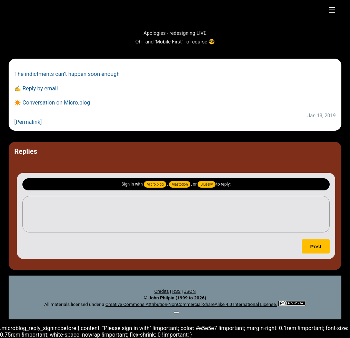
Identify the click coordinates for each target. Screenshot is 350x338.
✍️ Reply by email (36, 88)
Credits (161, 291)
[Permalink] (28, 122)
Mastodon (180, 184)
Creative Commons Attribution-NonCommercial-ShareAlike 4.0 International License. (191, 304)
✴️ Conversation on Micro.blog (52, 102)
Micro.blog (155, 184)
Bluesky (206, 184)
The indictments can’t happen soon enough (67, 74)
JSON (190, 291)
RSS (176, 291)
